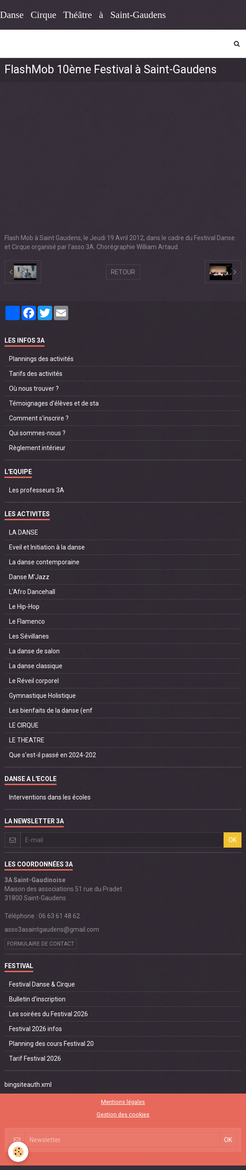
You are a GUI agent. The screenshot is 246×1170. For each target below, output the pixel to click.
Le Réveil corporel (34, 680)
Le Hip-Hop (24, 606)
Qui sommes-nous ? (37, 433)
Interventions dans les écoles (50, 797)
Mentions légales (123, 1102)
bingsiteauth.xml (28, 1084)
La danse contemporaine (44, 562)
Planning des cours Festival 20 (51, 1043)
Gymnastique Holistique (42, 695)
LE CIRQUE (24, 725)
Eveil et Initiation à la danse (47, 547)
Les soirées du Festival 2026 (48, 1014)
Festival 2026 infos (35, 1028)
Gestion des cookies (123, 1114)
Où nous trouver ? (34, 388)
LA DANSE (23, 532)
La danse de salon (34, 651)
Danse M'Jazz (29, 577)
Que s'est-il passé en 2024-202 (52, 755)
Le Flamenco (27, 621)
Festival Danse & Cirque (42, 984)
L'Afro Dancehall (32, 591)
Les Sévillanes (29, 636)
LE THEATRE (26, 740)
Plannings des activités (41, 358)
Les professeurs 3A (36, 490)
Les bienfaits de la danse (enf (50, 710)
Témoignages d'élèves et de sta (54, 403)
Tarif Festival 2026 (35, 1058)
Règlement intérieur (37, 447)
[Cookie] (18, 1152)
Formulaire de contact (40, 944)
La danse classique (35, 666)
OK (232, 840)
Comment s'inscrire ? (39, 418)
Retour (123, 272)
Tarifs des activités (35, 373)
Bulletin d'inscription (37, 999)
